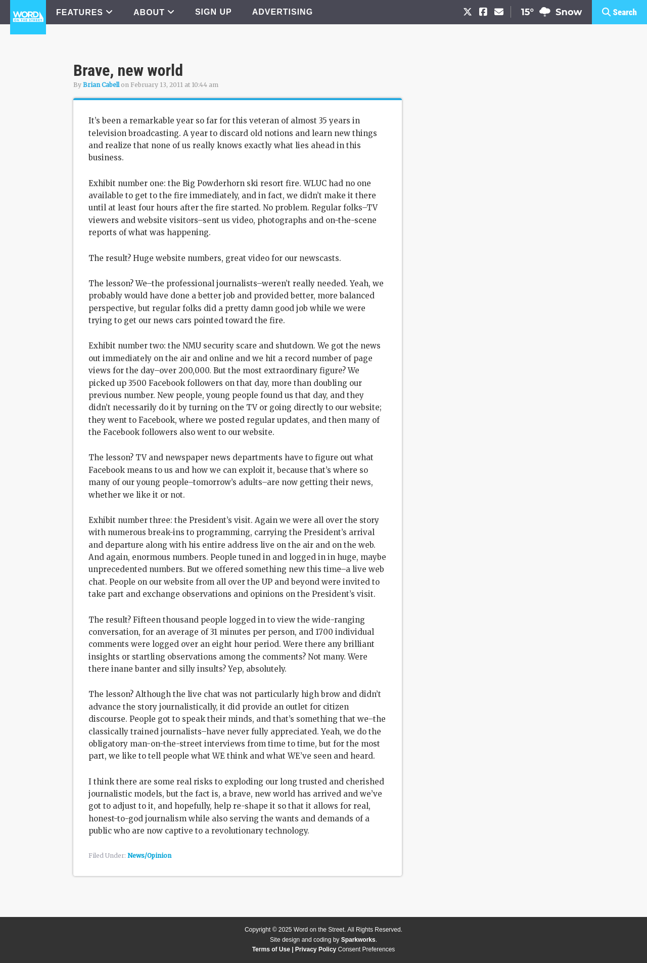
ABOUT (149, 12)
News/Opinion (149, 855)
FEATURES (79, 12)
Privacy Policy (315, 949)
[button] (619, 12)
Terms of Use (271, 949)
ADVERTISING (282, 12)
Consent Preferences (366, 949)
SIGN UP (213, 12)
